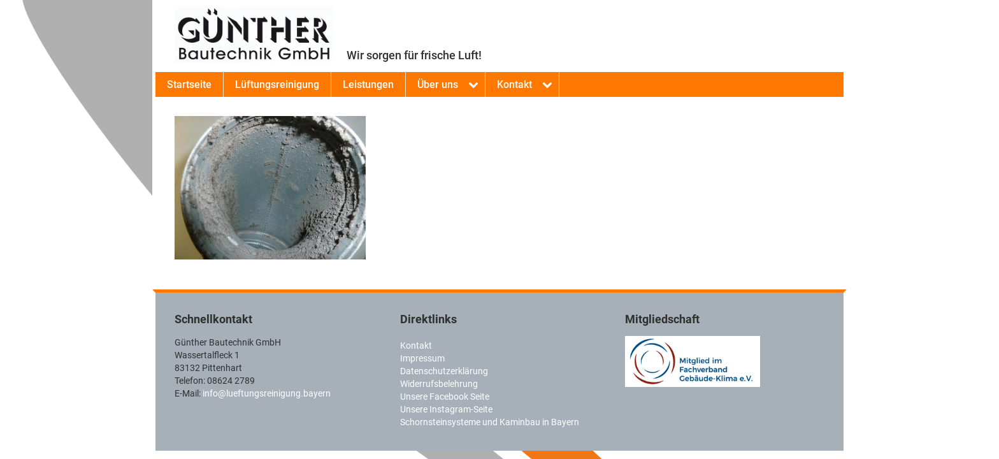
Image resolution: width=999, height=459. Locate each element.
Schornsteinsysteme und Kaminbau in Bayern (489, 422)
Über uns (437, 84)
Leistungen (368, 84)
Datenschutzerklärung (444, 371)
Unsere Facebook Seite (444, 396)
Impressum (422, 358)
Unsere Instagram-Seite (446, 409)
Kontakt (514, 84)
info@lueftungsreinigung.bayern (267, 393)
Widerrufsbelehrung (439, 384)
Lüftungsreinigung (277, 84)
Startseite (189, 84)
